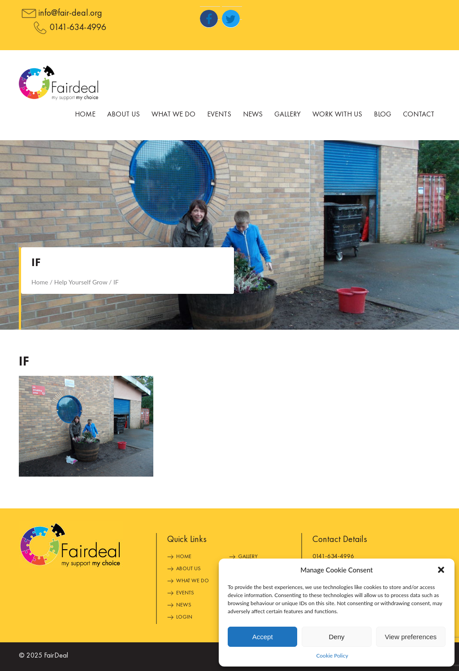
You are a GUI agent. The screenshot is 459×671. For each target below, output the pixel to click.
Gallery (287, 114)
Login (184, 617)
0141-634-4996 (78, 27)
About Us (123, 114)
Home (85, 114)
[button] (441, 569)
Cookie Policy (332, 655)
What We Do (173, 114)
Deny (336, 637)
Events (219, 114)
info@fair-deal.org (70, 13)
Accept (262, 637)
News (253, 114)
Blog (382, 114)
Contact (418, 114)
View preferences (411, 637)
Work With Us (337, 114)
